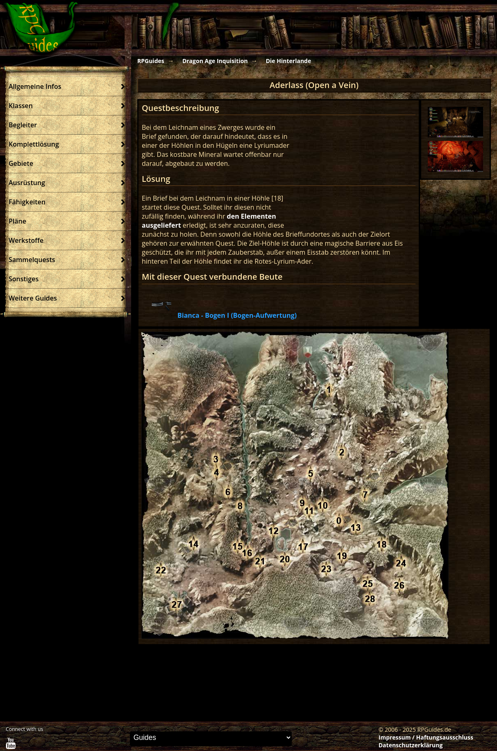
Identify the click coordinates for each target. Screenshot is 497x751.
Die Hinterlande (288, 61)
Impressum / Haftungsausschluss (426, 737)
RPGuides (150, 61)
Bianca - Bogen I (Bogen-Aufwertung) (237, 315)
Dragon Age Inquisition (215, 61)
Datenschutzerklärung (411, 745)
